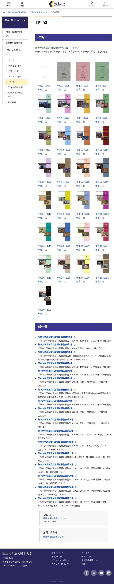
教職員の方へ (57, 556)
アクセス (85, 553)
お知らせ (12, 60)
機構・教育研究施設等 (18, 12)
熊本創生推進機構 (14, 43)
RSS (83, 564)
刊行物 (11, 82)
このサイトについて (60, 564)
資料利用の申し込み (15, 95)
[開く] (8, 4)
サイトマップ (57, 553)
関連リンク (86, 556)
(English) (12, 102)
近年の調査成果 (15, 87)
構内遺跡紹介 (14, 65)
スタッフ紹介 (14, 76)
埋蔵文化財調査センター (44, 12)
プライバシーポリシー (61, 560)
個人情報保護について (91, 560)
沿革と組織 (13, 71)
